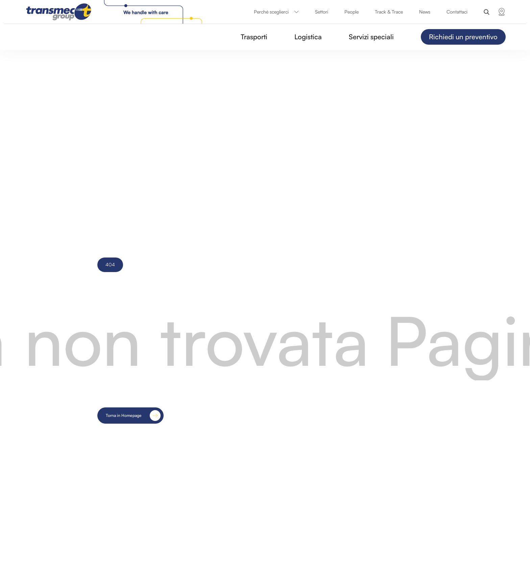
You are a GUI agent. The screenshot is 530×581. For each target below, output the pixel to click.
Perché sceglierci (276, 12)
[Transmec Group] (115, 12)
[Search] (486, 12)
